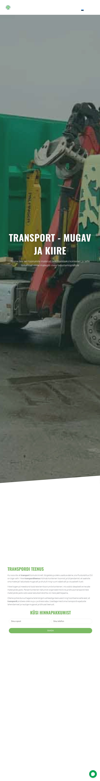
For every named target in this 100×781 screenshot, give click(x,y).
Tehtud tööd (77, 4)
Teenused (49, 4)
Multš (63, 4)
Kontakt (73, 10)
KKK (63, 10)
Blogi (89, 4)
